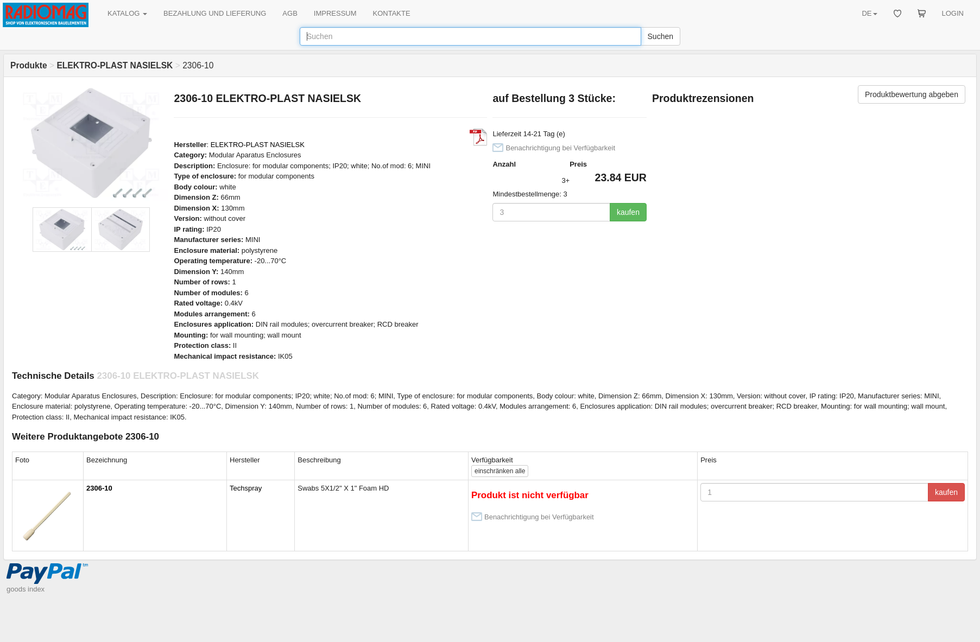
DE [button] (869, 13)
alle (500, 471)
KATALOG (127, 13)
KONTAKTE (391, 13)
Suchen (660, 36)
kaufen (628, 212)
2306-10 (99, 488)
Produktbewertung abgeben (911, 94)
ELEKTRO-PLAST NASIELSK (258, 145)
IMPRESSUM (335, 13)
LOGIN (953, 13)
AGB (289, 13)
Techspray (246, 488)
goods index (26, 589)
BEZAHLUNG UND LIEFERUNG (214, 13)
